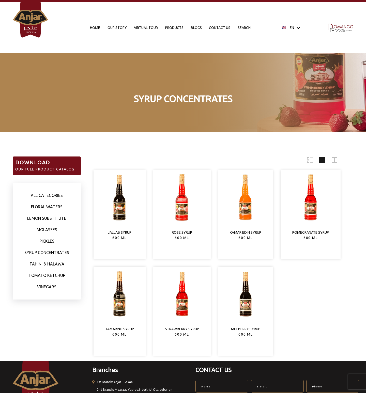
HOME (95, 28)
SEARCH (244, 28)
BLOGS (196, 28)
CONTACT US (219, 28)
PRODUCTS (174, 28)
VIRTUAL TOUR (146, 28)
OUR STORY (117, 28)
